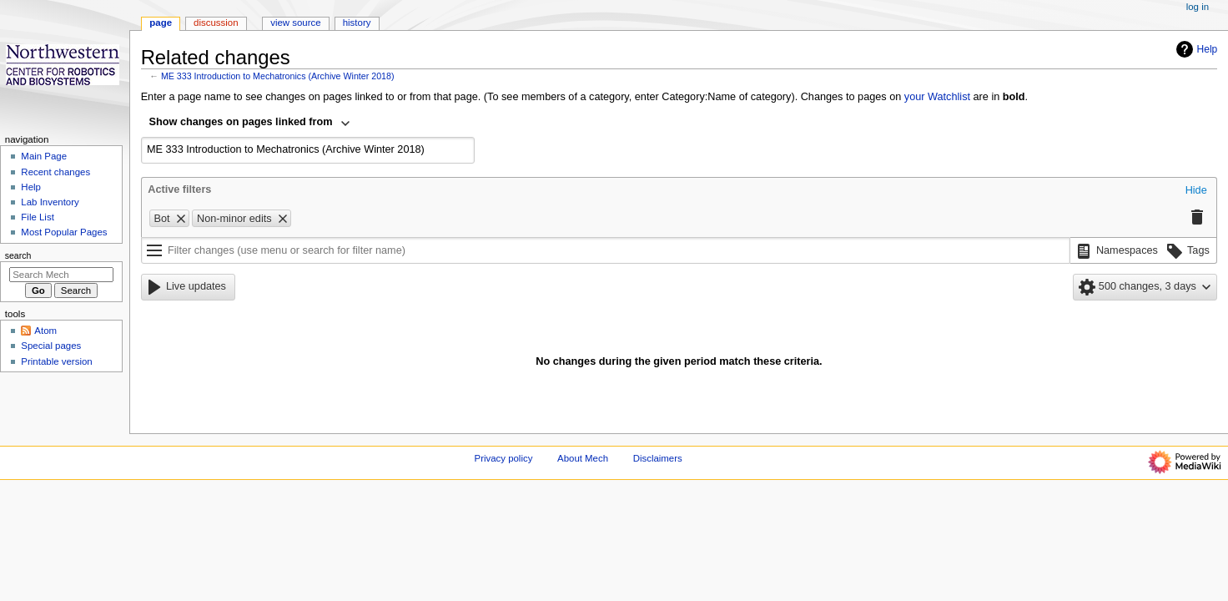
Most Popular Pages (64, 232)
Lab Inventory (49, 202)
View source (295, 23)
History (357, 23)
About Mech (582, 458)
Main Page (44, 156)
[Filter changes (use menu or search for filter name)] (605, 250)
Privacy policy (504, 458)
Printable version (56, 361)
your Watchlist (937, 97)
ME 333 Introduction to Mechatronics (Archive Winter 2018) (278, 76)
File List (37, 217)
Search (18, 255)
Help (1195, 49)
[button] (1196, 191)
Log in (1197, 7)
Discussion (216, 23)
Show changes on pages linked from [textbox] (241, 122)
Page (160, 23)
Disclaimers (657, 458)
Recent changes (55, 172)
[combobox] (250, 123)
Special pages (51, 346)
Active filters (179, 189)
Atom (45, 331)
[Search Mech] (61, 274)
